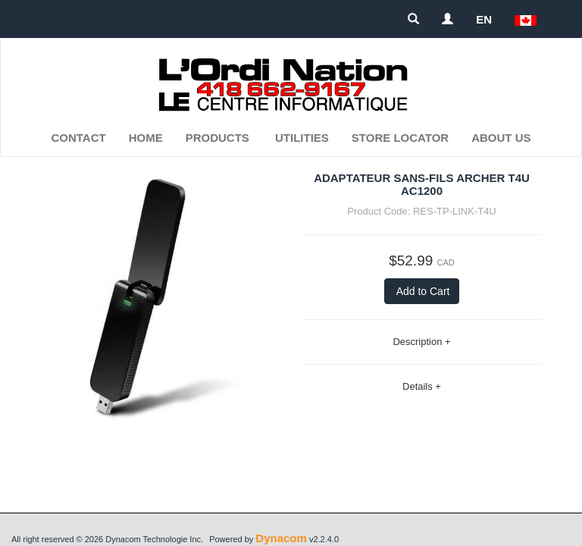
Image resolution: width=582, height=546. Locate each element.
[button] (526, 19)
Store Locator (400, 137)
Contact (78, 137)
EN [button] (484, 19)
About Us (500, 137)
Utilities (302, 137)
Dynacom (281, 538)
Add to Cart (422, 291)
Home (146, 137)
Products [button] (217, 137)
